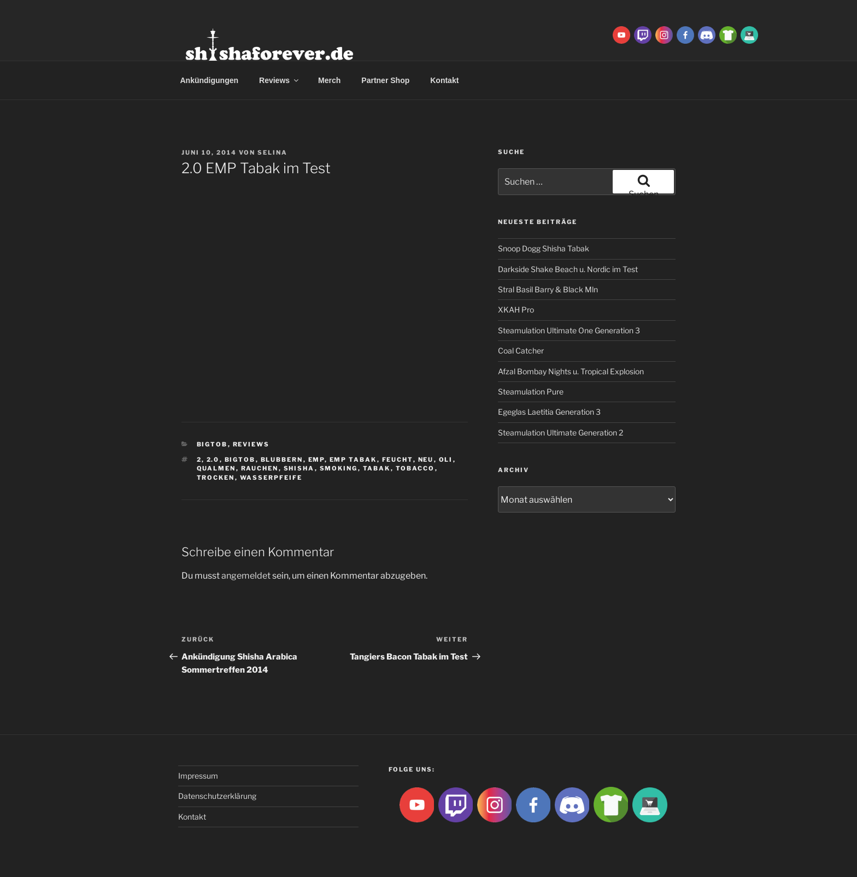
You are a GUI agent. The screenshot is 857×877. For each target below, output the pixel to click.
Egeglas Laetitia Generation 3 (549, 411)
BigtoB (212, 444)
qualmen (216, 468)
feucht (397, 459)
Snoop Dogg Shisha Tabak (543, 248)
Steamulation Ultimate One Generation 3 (569, 330)
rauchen (260, 468)
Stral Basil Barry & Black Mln (548, 289)
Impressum (198, 775)
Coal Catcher (521, 350)
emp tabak (353, 459)
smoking (339, 468)
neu (426, 459)
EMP (316, 459)
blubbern (282, 459)
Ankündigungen (209, 80)
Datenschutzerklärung (217, 796)
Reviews (279, 80)
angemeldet (246, 575)
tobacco (415, 468)
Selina (272, 152)
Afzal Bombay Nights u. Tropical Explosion (571, 371)
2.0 (213, 459)
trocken (216, 477)
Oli (446, 459)
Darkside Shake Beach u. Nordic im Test (568, 269)
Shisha (299, 468)
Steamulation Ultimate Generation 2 (560, 432)
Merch (329, 80)
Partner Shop (385, 80)
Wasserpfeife (271, 477)
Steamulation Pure (530, 391)
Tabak (377, 468)
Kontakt (444, 80)
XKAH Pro (516, 309)
